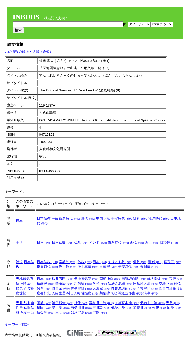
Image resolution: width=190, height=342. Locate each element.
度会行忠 (47, 293)
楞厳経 (46, 284)
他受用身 (121, 308)
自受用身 (81, 308)
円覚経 (25, 284)
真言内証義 (171, 288)
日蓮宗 (108, 267)
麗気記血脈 (133, 279)
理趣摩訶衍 (123, 288)
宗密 (176, 279)
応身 (174, 308)
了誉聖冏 (147, 288)
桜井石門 (62, 279)
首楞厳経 (157, 279)
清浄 (150, 293)
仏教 (81, 242)
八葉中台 (27, 312)
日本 (19, 221)
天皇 (173, 303)
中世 (19, 242)
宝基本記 (69, 293)
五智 (159, 308)
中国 (103, 218)
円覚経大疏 (145, 284)
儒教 (140, 262)
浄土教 (67, 267)
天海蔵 (101, 288)
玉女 (62, 312)
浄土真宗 (88, 267)
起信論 (83, 284)
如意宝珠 (81, 312)
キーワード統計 (17, 325)
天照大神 (23, 303)
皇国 (44, 308)
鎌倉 (140, 218)
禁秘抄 (108, 293)
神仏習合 (62, 303)
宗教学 (67, 262)
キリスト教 (120, 262)
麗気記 (21, 288)
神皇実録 (81, 288)
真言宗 (172, 262)
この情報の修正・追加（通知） (29, 52)
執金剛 (46, 312)
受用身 (61, 308)
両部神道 (110, 279)
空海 (166, 284)
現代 (88, 218)
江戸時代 (159, 218)
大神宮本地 (127, 303)
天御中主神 (152, 303)
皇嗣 (100, 312)
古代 (137, 242)
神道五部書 (130, 293)
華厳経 (64, 284)
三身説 (101, 308)
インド (98, 242)
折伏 (81, 303)
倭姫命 (90, 293)
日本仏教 (47, 218)
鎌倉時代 (69, 218)
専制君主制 (101, 303)
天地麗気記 (86, 279)
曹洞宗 (149, 267)
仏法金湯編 (120, 284)
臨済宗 (169, 242)
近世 (152, 242)
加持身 (142, 308)
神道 (19, 262)
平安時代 (121, 218)
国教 (44, 303)
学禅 (100, 284)
